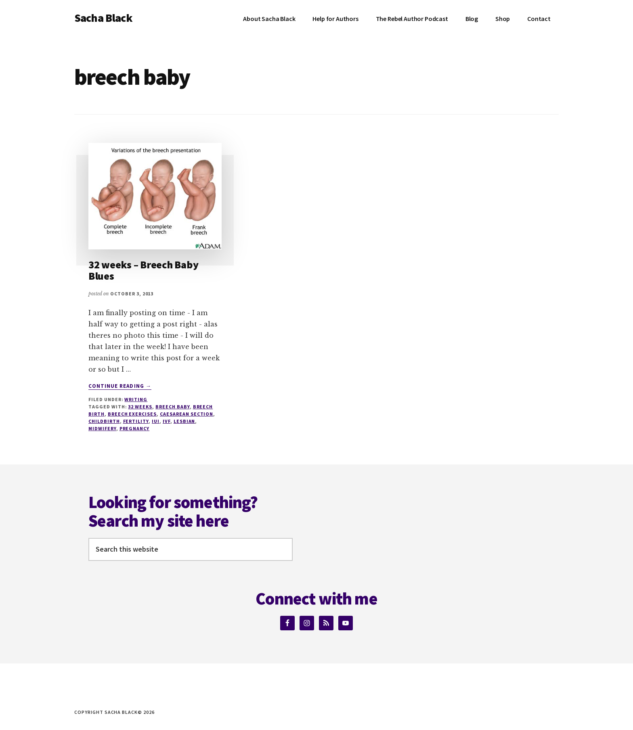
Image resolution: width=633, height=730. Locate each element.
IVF (166, 421)
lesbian (184, 421)
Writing (135, 399)
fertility (136, 421)
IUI (155, 421)
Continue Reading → (119, 386)
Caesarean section (186, 414)
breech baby (172, 407)
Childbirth (104, 421)
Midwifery (102, 428)
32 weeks (140, 407)
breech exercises (132, 414)
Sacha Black (103, 17)
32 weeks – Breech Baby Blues (143, 270)
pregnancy (134, 428)
